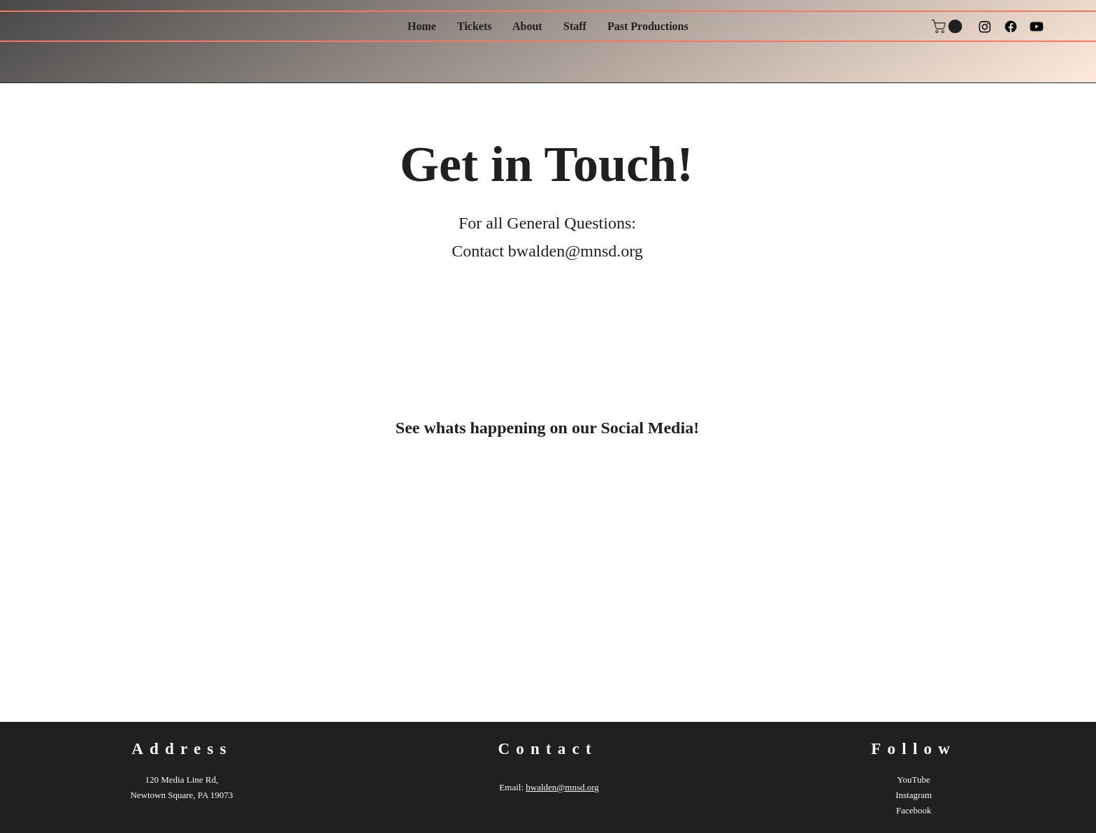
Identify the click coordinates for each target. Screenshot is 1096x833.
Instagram (913, 795)
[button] (948, 27)
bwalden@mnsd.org (575, 251)
